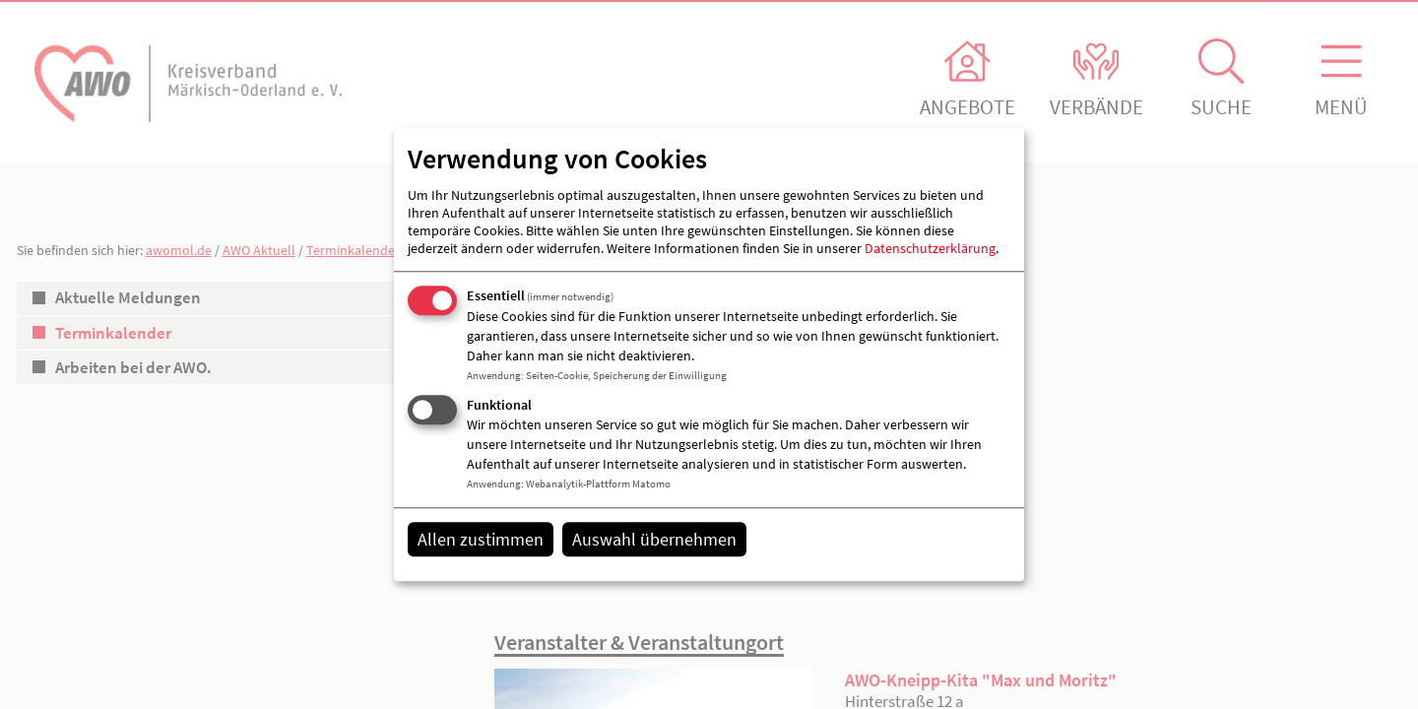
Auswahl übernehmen (654, 539)
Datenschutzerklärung (930, 248)
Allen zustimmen (481, 539)
